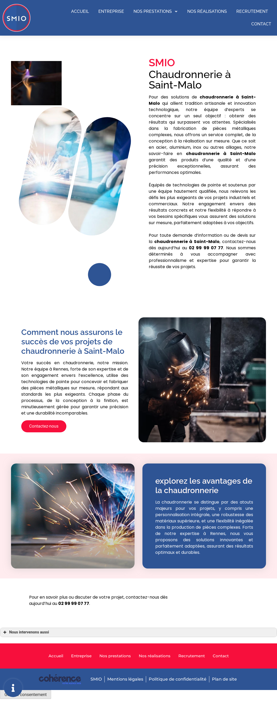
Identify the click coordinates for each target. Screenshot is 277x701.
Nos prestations (156, 11)
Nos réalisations (207, 11)
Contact (261, 23)
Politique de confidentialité (177, 679)
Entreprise (111, 11)
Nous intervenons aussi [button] (25, 632)
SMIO (95, 679)
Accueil (80, 11)
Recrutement (252, 11)
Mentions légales (125, 679)
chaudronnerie (203, 154)
